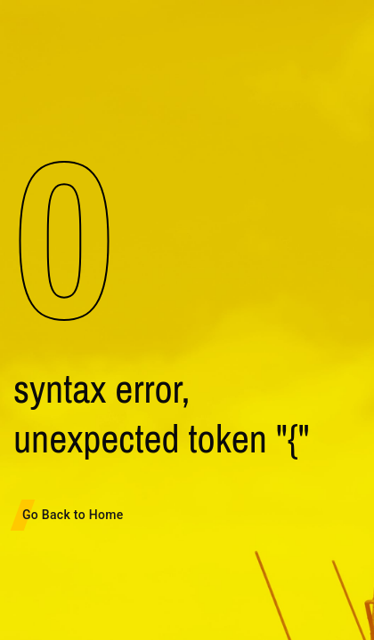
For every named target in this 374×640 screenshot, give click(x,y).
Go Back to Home (72, 515)
